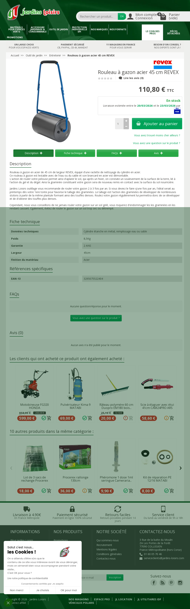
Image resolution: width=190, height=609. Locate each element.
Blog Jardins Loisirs (21, 540)
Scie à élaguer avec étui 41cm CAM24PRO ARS (157, 406)
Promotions (15, 37)
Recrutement (104, 545)
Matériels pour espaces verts (16, 29)
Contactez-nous (106, 558)
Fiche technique (75, 153)
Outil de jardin (58, 29)
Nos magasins (79, 599)
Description (33, 153)
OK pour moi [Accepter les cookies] (69, 590)
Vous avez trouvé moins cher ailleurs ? (157, 135)
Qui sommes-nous (107, 540)
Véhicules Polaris (81, 603)
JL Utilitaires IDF (149, 599)
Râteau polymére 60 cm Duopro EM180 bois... (116, 406)
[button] (8, 602)
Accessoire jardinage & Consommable (38, 29)
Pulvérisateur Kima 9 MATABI (75, 406)
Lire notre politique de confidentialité (27, 578)
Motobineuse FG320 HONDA (34, 406)
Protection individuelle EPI (79, 29)
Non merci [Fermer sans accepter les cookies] (16, 590)
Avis (158, 153)
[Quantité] (119, 123)
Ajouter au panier (157, 123)
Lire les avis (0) (131, 78)
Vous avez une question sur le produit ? (156, 143)
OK (122, 16)
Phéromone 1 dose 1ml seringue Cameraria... (116, 479)
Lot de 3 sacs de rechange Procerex (34, 479)
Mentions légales (106, 549)
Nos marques (99, 29)
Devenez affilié (17, 603)
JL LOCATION (123, 599)
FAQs (117, 153)
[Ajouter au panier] (49, 418)
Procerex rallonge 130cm (75, 479)
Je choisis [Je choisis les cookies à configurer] (42, 590)
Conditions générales (109, 554)
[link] (153, 582)
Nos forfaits (118, 29)
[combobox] (98, 16)
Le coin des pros (152, 32)
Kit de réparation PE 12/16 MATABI (157, 479)
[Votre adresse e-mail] (87, 577)
